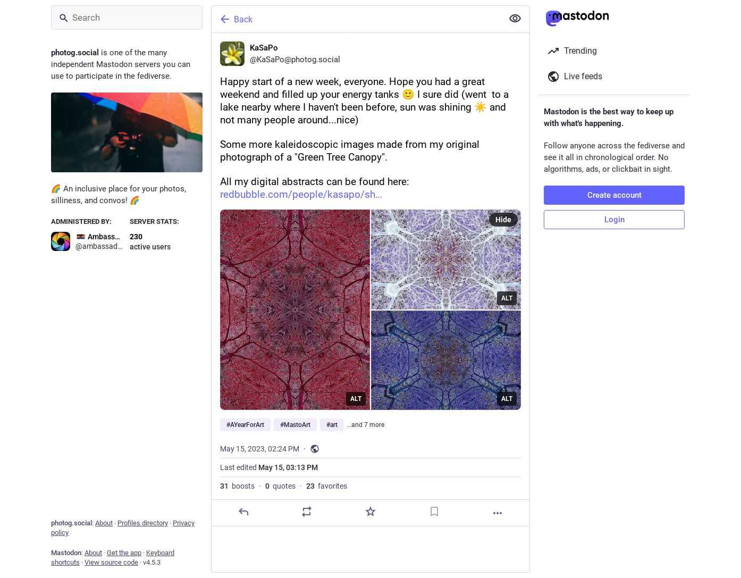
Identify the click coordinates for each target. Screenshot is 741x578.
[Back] (356, 19)
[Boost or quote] (306, 511)
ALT (355, 399)
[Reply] (243, 511)
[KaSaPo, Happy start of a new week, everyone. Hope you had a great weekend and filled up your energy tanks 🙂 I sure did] (370, 279)
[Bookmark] (434, 511)
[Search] (127, 17)
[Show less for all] (515, 18)
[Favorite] (370, 511)
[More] (497, 513)
